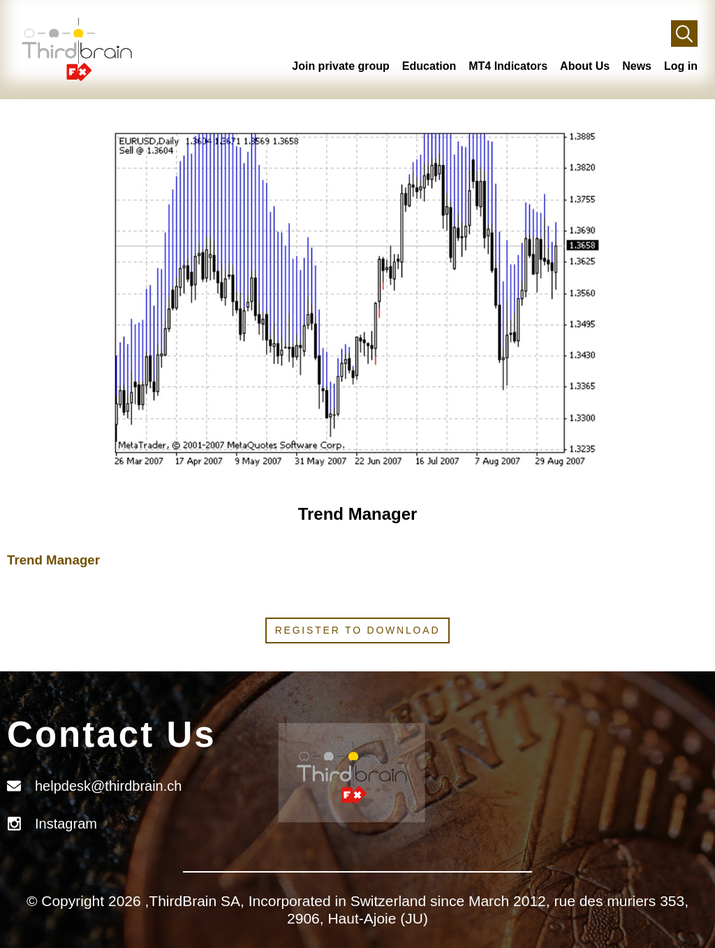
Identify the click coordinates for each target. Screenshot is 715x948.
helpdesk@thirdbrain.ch (108, 786)
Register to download (358, 630)
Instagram (66, 823)
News (636, 66)
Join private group (341, 66)
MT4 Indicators (508, 66)
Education (429, 66)
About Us (585, 66)
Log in (681, 66)
